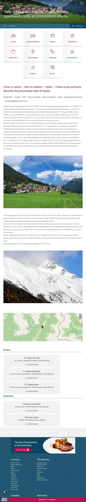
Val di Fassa (14, 456)
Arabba (12, 443)
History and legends (42, 445)
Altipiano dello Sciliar (16, 441)
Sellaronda (39, 449)
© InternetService (40, 493)
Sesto (12, 449)
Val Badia (13, 451)
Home (5, 26)
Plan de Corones (15, 447)
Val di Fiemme (14, 458)
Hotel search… (78, 26)
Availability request (42, 439)
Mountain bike (40, 455)
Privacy (39, 474)
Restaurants (40, 443)
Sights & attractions (42, 456)
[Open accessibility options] (4, 492)
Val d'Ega (13, 453)
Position (39, 447)
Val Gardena (14, 460)
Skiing (38, 451)
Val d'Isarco (14, 455)
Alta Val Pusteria (15, 439)
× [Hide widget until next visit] (6, 490)
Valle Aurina (14, 464)
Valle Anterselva (15, 462)
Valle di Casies (15, 466)
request (28, 500)
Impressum (40, 476)
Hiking (38, 453)
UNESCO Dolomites (42, 441)
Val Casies (12, 26)
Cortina (13, 445)
